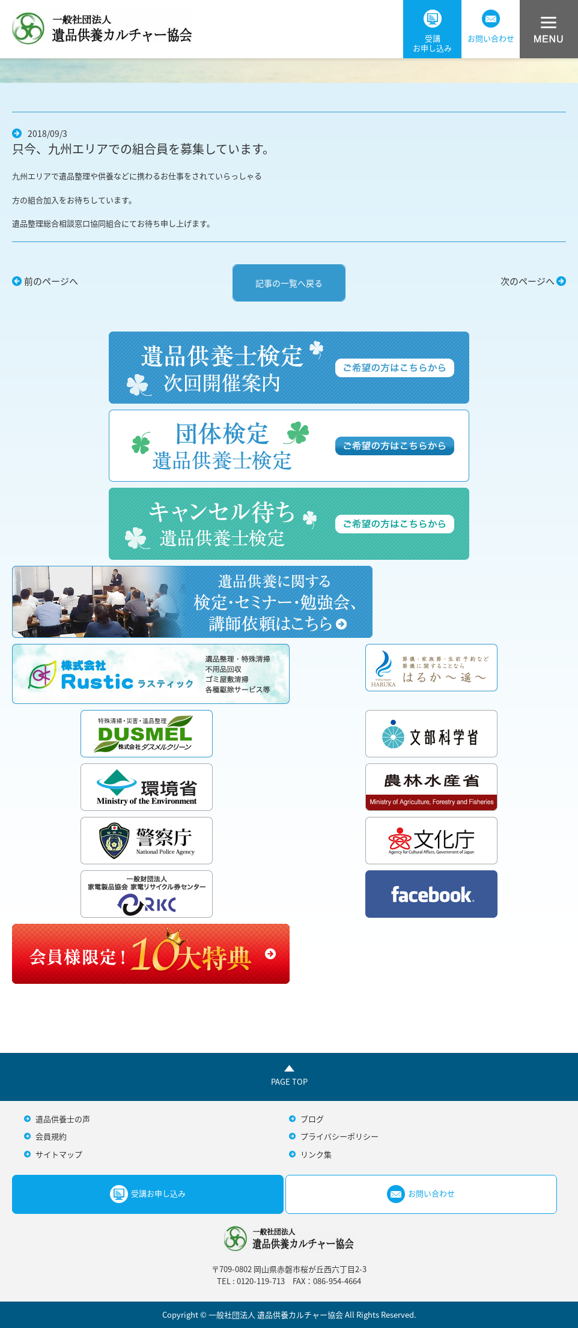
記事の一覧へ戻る (289, 283)
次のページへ (527, 281)
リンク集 (316, 1154)
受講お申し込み (432, 31)
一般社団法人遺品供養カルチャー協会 (102, 26)
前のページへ (51, 281)
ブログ (312, 1118)
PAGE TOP (289, 1081)
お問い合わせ (490, 27)
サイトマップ (58, 1154)
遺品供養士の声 (62, 1118)
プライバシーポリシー (339, 1136)
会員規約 (51, 1136)
